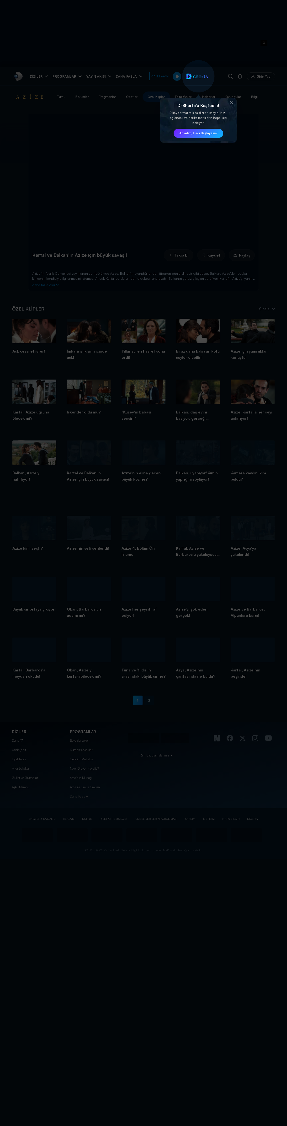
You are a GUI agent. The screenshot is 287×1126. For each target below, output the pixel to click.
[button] (232, 103)
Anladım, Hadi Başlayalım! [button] (198, 133)
